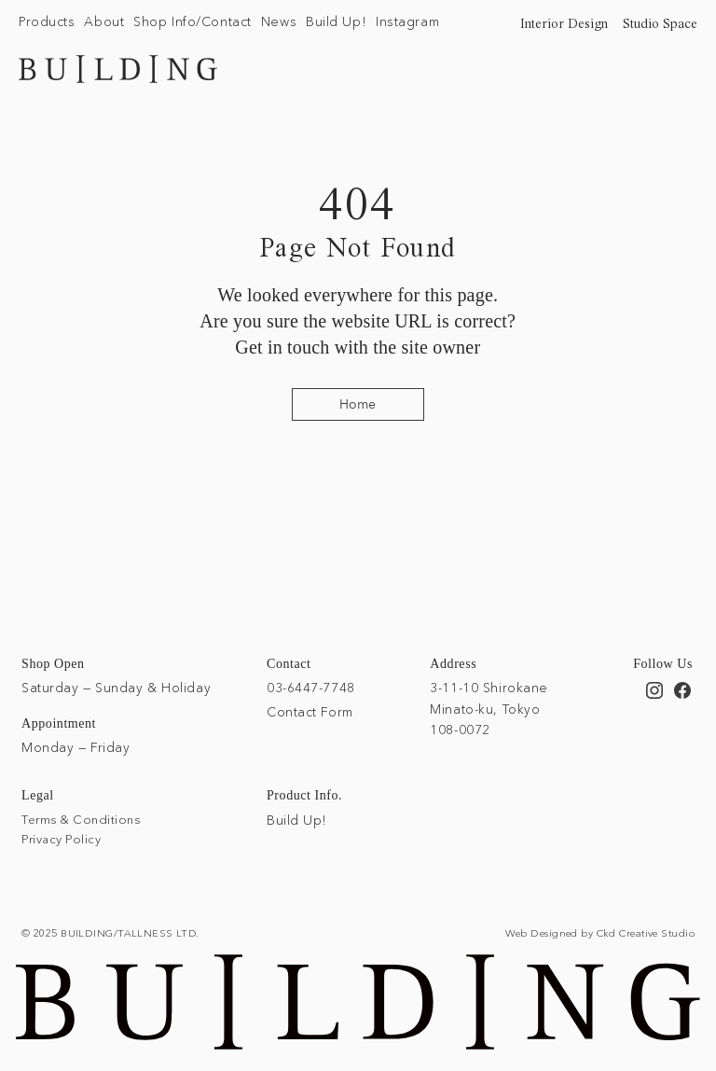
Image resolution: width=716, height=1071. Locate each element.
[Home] (358, 404)
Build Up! (297, 820)
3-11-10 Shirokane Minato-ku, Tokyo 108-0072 (489, 708)
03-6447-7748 (311, 687)
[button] (47, 22)
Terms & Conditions (80, 819)
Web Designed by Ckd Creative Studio (600, 932)
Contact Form (310, 711)
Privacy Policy (61, 838)
